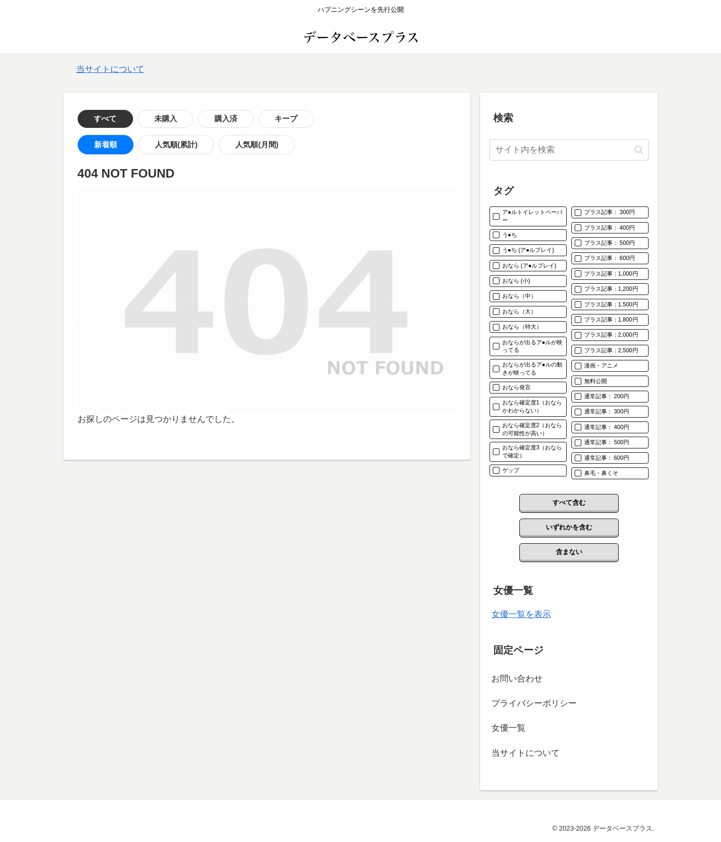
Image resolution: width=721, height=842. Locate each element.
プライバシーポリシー (534, 703)
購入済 (189, 119)
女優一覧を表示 (521, 614)
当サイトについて (110, 69)
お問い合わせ (517, 678)
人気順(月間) (218, 145)
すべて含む (569, 502)
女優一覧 (508, 728)
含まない (569, 551)
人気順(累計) (153, 145)
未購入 (143, 119)
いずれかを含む (569, 527)
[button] (639, 149)
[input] (569, 150)
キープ (234, 119)
